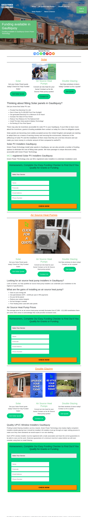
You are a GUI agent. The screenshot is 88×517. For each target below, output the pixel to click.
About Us (59, 2)
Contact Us (44, 96)
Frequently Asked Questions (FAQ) (74, 2)
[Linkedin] (44, 53)
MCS (9, 155)
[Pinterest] (47, 53)
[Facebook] (34, 53)
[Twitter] (37, 53)
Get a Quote (81, 10)
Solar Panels (36, 11)
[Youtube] (50, 53)
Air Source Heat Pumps (46, 6)
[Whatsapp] (41, 53)
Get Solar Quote (18, 94)
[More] (53, 53)
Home (34, 6)
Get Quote (70, 91)
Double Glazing (64, 6)
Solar (18, 81)
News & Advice (49, 11)
